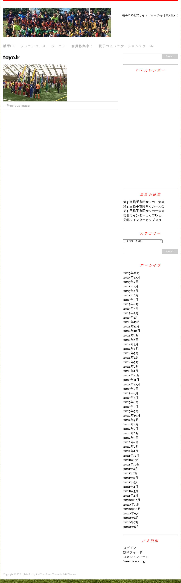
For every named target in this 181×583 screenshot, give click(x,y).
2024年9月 (131, 335)
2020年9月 (131, 513)
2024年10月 (131, 331)
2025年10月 (131, 278)
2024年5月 (131, 353)
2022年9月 (131, 420)
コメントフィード (136, 557)
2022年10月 (131, 416)
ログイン (129, 548)
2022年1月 (130, 451)
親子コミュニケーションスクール (126, 46)
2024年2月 (131, 367)
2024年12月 (131, 322)
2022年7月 (130, 429)
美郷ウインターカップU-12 (142, 215)
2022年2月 (131, 447)
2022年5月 (131, 438)
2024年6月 (131, 349)
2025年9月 (131, 282)
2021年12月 (131, 456)
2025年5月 (130, 300)
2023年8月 (130, 393)
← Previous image (16, 105)
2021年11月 (131, 460)
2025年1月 (130, 318)
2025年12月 (131, 273)
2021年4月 (130, 487)
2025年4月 (131, 304)
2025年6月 (131, 295)
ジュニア (58, 46)
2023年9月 (131, 389)
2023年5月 (130, 407)
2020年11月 (131, 505)
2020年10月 (132, 509)
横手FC (9, 46)
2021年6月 (130, 478)
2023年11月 (131, 380)
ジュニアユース (33, 46)
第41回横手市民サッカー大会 (144, 202)
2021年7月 (130, 473)
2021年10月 (131, 464)
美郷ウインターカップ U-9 (142, 220)
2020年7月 (131, 522)
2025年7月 (130, 291)
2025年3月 (131, 309)
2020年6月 (131, 527)
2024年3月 (131, 362)
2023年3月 (131, 411)
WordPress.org (134, 561)
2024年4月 (131, 358)
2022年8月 (131, 424)
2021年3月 (130, 491)
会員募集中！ (82, 46)
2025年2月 (131, 313)
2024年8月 (131, 340)
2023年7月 (130, 398)
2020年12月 (131, 500)
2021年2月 (130, 496)
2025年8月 (130, 286)
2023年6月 (131, 402)
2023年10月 (131, 384)
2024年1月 (130, 371)
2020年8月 (131, 518)
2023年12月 (131, 375)
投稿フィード (132, 552)
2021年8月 (130, 469)
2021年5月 (130, 482)
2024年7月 (130, 344)
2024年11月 (131, 326)
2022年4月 (131, 442)
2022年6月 (131, 433)
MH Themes (69, 574)
